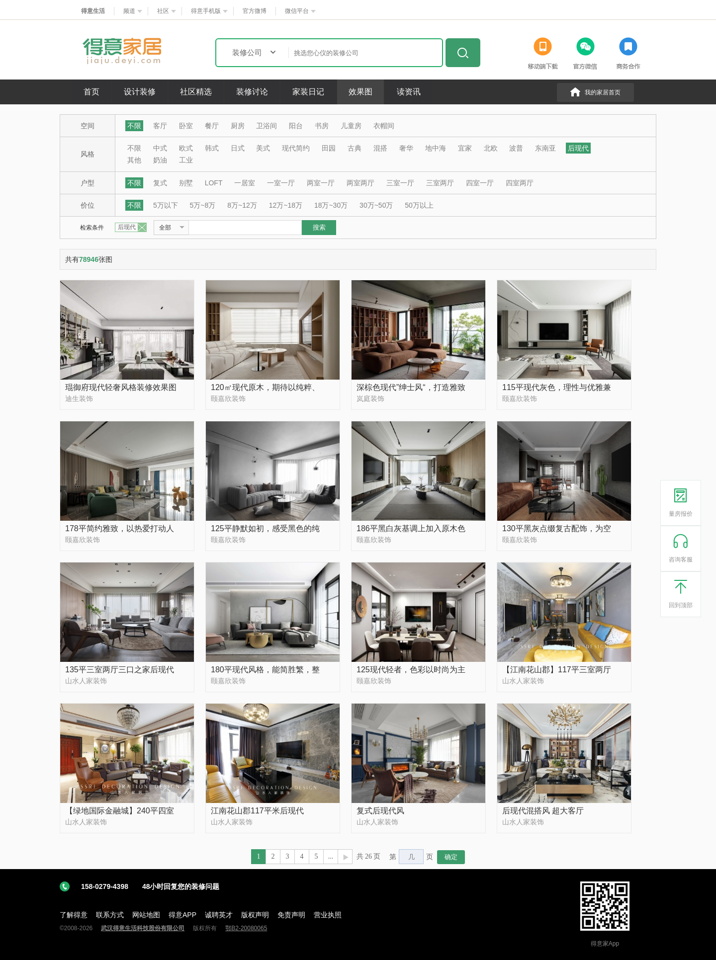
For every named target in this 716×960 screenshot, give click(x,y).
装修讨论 (252, 91)
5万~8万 (203, 205)
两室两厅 (360, 183)
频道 (129, 10)
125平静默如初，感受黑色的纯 (265, 528)
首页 (91, 91)
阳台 (296, 126)
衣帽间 (383, 126)
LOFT (214, 183)
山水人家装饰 (86, 681)
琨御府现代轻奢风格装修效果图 (121, 387)
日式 (238, 148)
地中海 (435, 148)
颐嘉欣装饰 (228, 398)
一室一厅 (281, 183)
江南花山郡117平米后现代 (257, 810)
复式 (160, 183)
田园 (329, 148)
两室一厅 (321, 183)
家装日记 (308, 91)
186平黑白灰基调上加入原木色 (411, 528)
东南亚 (545, 148)
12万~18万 (285, 205)
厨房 (238, 126)
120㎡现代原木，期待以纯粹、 (265, 387)
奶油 (160, 160)
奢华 (406, 148)
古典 (354, 148)
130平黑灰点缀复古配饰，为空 (556, 528)
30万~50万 (376, 205)
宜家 (465, 148)
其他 (134, 160)
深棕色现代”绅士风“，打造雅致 (411, 387)
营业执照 (328, 915)
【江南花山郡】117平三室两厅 (556, 669)
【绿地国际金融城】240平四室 (119, 810)
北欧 (491, 148)
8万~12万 (242, 205)
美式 (263, 148)
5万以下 (165, 205)
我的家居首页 (603, 92)
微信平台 (297, 10)
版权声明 (255, 915)
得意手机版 (206, 10)
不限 (134, 126)
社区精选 (196, 91)
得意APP (182, 915)
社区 (163, 10)
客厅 (160, 126)
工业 (186, 160)
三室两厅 (440, 183)
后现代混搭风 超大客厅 (543, 810)
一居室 (244, 183)
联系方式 (110, 915)
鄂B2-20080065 (246, 928)
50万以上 (419, 205)
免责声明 (291, 915)
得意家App (605, 943)
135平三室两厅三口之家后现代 (119, 669)
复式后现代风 (380, 810)
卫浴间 (266, 126)
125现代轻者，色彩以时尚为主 (411, 669)
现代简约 (296, 148)
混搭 (380, 148)
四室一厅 (480, 183)
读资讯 (409, 91)
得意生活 (93, 10)
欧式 (186, 148)
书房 (322, 126)
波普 (516, 148)
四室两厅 (520, 183)
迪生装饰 (79, 398)
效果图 (360, 91)
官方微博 (255, 10)
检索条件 (92, 227)
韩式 (212, 148)
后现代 (578, 148)
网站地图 (146, 915)
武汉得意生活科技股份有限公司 (142, 928)
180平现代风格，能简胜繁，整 (265, 669)
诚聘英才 (219, 915)
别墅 (186, 183)
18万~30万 (331, 205)
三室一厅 (400, 183)
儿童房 (351, 126)
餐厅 (212, 126)
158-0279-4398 (150, 886)
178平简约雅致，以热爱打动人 (119, 528)
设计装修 (140, 91)
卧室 (186, 126)
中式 (160, 148)
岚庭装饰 (370, 398)
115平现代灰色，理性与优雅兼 (556, 387)
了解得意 (74, 915)
